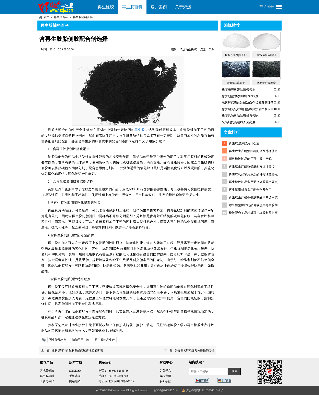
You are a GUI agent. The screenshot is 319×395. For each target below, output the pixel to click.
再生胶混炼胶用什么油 (244, 143)
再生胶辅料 (47, 376)
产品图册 (266, 7)
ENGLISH (75, 370)
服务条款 (165, 381)
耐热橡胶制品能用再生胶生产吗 (250, 158)
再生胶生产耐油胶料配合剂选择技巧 (253, 151)
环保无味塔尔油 (236, 82)
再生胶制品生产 (105, 339)
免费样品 (165, 370)
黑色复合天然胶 (266, 82)
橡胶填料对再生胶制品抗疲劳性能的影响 (77, 350)
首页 (46, 17)
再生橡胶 (106, 7)
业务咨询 (225, 380)
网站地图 (75, 381)
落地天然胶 (47, 370)
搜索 (234, 371)
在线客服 (203, 380)
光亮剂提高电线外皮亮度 (238, 122)
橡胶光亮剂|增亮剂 (236, 55)
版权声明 (165, 376)
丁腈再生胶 (47, 381)
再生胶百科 (132, 7)
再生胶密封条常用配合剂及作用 (250, 189)
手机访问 (75, 376)
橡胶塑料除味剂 (266, 55)
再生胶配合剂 (57, 339)
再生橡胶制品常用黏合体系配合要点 (253, 182)
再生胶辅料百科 (83, 17)
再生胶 (139, 130)
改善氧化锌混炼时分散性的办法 (194, 350)
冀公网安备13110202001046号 (204, 390)
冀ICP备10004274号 (166, 390)
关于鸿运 (183, 7)
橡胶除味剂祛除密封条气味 (240, 115)
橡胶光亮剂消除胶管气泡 (238, 89)
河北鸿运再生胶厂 (65, 7)
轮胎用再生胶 (80, 339)
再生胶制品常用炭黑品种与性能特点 (253, 174)
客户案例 (159, 7)
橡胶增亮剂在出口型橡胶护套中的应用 (248, 109)
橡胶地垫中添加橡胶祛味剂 (240, 96)
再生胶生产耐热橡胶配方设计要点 (252, 166)
